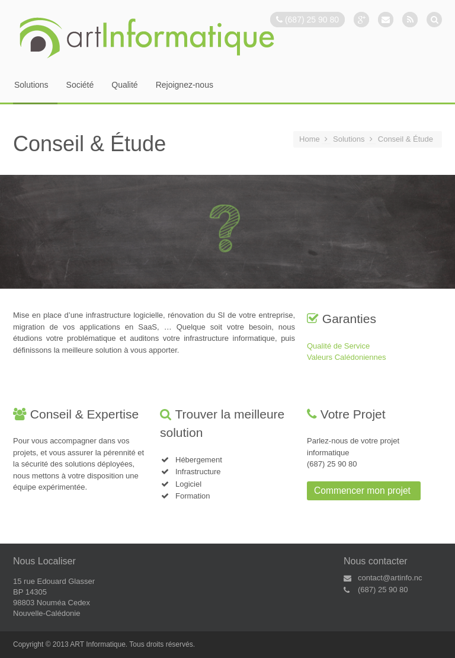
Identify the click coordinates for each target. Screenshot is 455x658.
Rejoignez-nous (184, 85)
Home (309, 139)
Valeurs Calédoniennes (346, 357)
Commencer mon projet (362, 490)
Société (80, 85)
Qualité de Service (338, 345)
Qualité (124, 85)
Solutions (31, 85)
